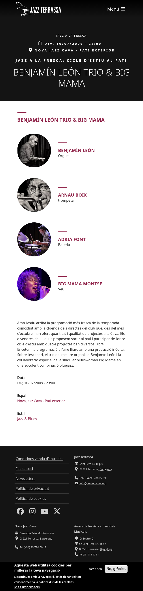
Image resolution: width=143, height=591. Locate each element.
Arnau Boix (72, 195)
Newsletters (25, 478)
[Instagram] (32, 512)
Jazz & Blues (27, 418)
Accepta (95, 568)
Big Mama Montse (80, 284)
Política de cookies (31, 498)
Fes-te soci (24, 468)
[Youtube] (44, 512)
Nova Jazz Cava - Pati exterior (41, 400)
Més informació (27, 587)
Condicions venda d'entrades (39, 458)
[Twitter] (57, 512)
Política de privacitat (32, 488)
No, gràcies (116, 569)
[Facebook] (20, 512)
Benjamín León (76, 150)
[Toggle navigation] (116, 9)
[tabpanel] (71, 217)
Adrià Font (72, 239)
